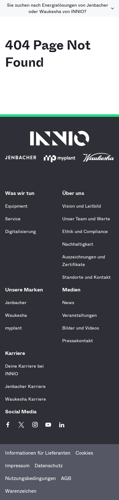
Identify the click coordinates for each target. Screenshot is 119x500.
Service (13, 219)
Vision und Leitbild (81, 206)
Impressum (17, 465)
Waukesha (16, 315)
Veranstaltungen (79, 315)
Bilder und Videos (80, 328)
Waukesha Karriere (25, 399)
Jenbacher (16, 302)
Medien (73, 289)
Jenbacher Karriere (25, 386)
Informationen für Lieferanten (37, 453)
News (68, 302)
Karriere (16, 353)
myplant (13, 328)
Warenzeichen (20, 491)
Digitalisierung (20, 231)
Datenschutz (49, 465)
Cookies (84, 453)
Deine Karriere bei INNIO (24, 370)
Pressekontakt (77, 340)
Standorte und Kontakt (86, 277)
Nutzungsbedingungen (30, 478)
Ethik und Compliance (85, 231)
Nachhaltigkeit (77, 244)
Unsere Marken (25, 289)
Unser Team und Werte (86, 219)
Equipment (16, 206)
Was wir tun (21, 193)
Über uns (74, 193)
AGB (66, 478)
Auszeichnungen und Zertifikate (83, 261)
